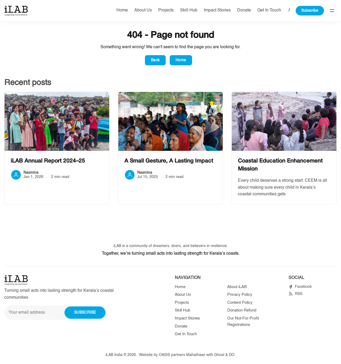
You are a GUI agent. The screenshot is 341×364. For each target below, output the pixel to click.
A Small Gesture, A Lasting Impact (168, 161)
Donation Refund (241, 310)
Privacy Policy (239, 295)
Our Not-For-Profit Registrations (243, 321)
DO (231, 355)
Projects (166, 10)
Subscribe (309, 11)
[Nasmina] (16, 174)
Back (155, 60)
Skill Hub (188, 10)
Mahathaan (195, 355)
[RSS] (295, 294)
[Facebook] (300, 287)
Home (122, 10)
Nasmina (30, 173)
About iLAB (237, 287)
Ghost (219, 355)
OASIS (164, 355)
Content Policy (240, 303)
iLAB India (114, 355)
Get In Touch (269, 10)
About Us (143, 10)
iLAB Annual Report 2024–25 (48, 161)
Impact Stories (217, 10)
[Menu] (332, 10)
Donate (244, 10)
